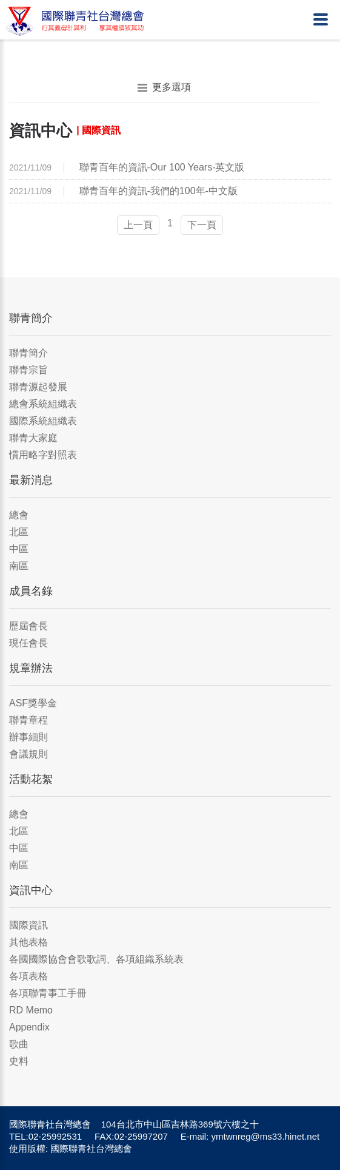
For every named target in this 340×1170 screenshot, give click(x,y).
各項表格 (28, 976)
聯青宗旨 (28, 370)
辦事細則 (28, 737)
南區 (18, 566)
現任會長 (28, 643)
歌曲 (18, 1044)
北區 (18, 532)
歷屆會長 (28, 626)
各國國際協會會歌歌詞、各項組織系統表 (96, 959)
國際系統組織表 (43, 421)
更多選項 (164, 87)
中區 (18, 549)
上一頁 (138, 225)
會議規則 (28, 754)
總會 (18, 515)
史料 (18, 1061)
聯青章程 (28, 720)
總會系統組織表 (43, 404)
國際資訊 (28, 925)
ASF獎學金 (33, 703)
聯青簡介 (28, 353)
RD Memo (31, 1010)
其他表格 (28, 942)
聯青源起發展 (38, 387)
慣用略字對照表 (43, 455)
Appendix (29, 1027)
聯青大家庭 (33, 438)
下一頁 (201, 225)
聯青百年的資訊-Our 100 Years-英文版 (162, 167)
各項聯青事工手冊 (48, 993)
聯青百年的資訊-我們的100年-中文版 (158, 191)
